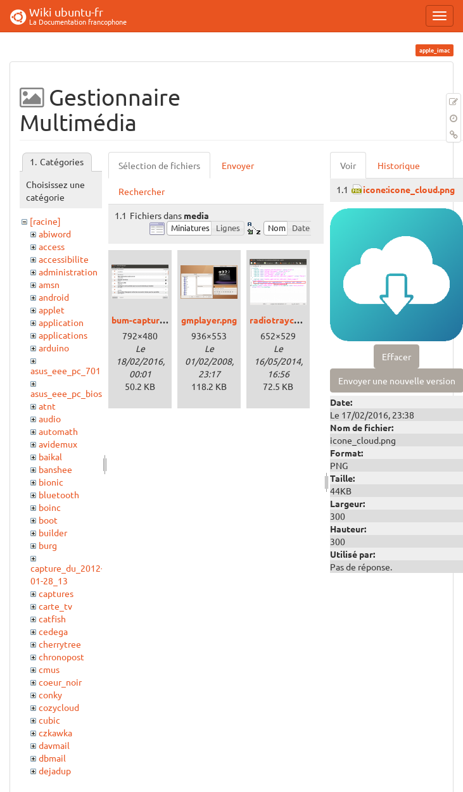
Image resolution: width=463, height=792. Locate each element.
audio (50, 418)
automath (58, 431)
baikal (50, 456)
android (54, 297)
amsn (49, 284)
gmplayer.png (209, 319)
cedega (53, 631)
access (52, 246)
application (61, 322)
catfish (52, 618)
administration (68, 271)
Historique (398, 165)
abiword (55, 233)
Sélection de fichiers (159, 165)
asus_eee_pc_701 (65, 370)
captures (56, 593)
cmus (49, 669)
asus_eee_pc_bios (66, 393)
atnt (47, 406)
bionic (51, 481)
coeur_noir (60, 682)
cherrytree (60, 644)
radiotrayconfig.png (291, 319)
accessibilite (64, 259)
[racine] (45, 221)
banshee (55, 469)
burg (48, 545)
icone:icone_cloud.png (409, 189)
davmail (54, 745)
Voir (348, 165)
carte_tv (55, 606)
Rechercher (141, 191)
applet (52, 309)
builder (53, 532)
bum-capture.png (146, 319)
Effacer (396, 356)
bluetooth (59, 494)
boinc (50, 507)
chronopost (61, 656)
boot (48, 519)
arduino (54, 347)
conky (50, 694)
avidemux (58, 443)
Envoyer (238, 165)
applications (63, 335)
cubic (49, 720)
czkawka (55, 732)
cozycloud (59, 707)
